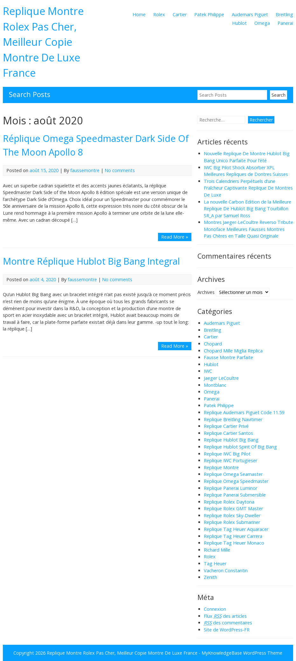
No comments (120, 170)
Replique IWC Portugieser (230, 460)
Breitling (284, 14)
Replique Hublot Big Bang (231, 440)
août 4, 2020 (43, 279)
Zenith (210, 577)
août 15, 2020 (44, 170)
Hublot (239, 23)
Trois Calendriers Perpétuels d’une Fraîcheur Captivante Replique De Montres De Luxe (248, 188)
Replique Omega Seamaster (233, 474)
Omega (262, 23)
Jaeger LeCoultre (221, 378)
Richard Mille (217, 550)
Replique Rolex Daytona (229, 502)
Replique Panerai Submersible (235, 495)
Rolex (159, 14)
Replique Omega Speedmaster (236, 481)
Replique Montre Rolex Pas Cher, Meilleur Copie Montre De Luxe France (43, 42)
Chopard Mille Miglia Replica (233, 351)
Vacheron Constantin (226, 570)
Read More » (174, 237)
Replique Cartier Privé (226, 426)
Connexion (215, 609)
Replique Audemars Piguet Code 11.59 (244, 412)
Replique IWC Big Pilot (227, 454)
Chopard (213, 344)
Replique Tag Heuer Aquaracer (236, 529)
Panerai (285, 23)
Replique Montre (221, 467)
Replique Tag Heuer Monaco (234, 543)
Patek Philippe (209, 14)
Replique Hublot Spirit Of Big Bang (240, 447)
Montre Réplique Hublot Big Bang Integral (91, 261)
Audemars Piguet (250, 14)
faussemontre (85, 170)
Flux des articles (225, 616)
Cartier (180, 14)
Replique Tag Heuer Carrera (233, 536)
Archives (206, 292)
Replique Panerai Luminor (230, 488)
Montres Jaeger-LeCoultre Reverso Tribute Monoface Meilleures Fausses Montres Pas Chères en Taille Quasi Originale (248, 229)
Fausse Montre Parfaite (228, 357)
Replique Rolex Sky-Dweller (232, 515)
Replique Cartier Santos (228, 433)
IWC (208, 371)
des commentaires (228, 623)
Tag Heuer (215, 563)
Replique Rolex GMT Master (233, 508)
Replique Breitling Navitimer (233, 419)
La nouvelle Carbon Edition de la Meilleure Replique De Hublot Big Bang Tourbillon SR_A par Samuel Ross (247, 209)
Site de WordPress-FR (227, 630)
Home (139, 14)
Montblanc (215, 385)
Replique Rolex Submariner (232, 522)
